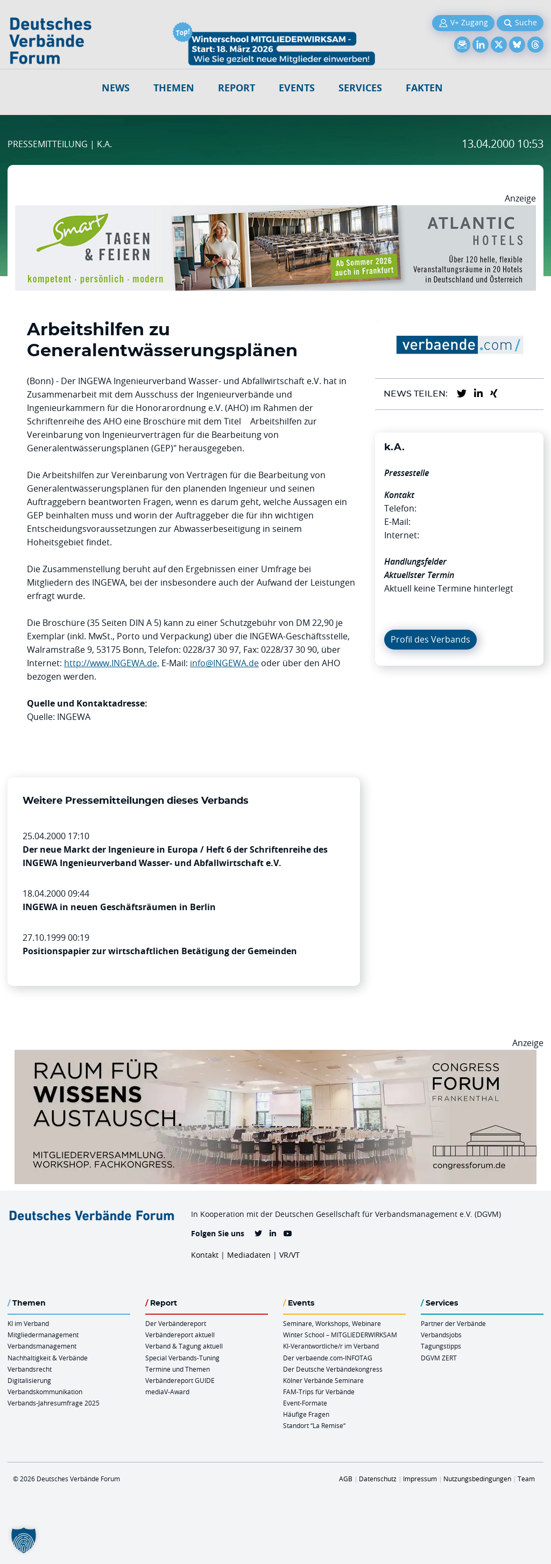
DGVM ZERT (439, 1357)
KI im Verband (28, 1323)
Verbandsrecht (30, 1369)
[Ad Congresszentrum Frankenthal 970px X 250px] (275, 1056)
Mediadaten (249, 1255)
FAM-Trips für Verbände (319, 1391)
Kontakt (204, 1255)
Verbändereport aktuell (180, 1334)
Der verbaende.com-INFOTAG (327, 1357)
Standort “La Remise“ (314, 1425)
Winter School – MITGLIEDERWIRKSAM (340, 1334)
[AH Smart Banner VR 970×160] (275, 212)
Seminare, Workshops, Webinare (332, 1323)
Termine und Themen (177, 1369)
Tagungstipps (441, 1346)
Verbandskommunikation (45, 1391)
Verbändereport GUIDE (180, 1380)
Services (360, 88)
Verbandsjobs (441, 1334)
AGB (345, 1478)
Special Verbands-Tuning (182, 1357)
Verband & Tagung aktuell (184, 1346)
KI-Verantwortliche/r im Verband (331, 1346)
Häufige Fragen (306, 1414)
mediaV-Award (167, 1391)
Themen (173, 88)
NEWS (116, 88)
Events (297, 88)
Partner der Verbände (453, 1323)
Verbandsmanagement (42, 1346)
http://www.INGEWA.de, (111, 663)
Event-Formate (305, 1403)
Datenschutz (378, 1478)
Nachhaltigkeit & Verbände (48, 1357)
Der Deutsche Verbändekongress (333, 1369)
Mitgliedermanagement (43, 1334)
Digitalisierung (29, 1380)
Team (526, 1478)
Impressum (420, 1478)
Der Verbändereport (175, 1323)
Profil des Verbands (430, 639)
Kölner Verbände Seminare (323, 1380)
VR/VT (289, 1255)
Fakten (424, 88)
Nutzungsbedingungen (477, 1478)
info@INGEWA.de (224, 663)
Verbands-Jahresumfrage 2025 (54, 1403)
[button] (23, 1540)
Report (236, 88)
